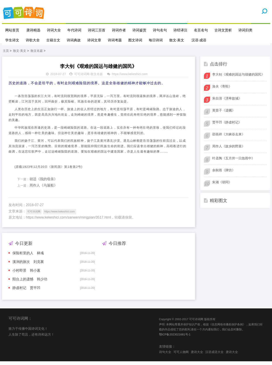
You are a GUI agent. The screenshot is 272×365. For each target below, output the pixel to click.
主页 (6, 54)
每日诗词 (156, 40)
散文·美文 (176, 40)
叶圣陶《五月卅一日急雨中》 (233, 162)
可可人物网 (181, 355)
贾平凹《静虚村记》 (227, 126)
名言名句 (201, 30)
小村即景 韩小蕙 (26, 274)
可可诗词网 (81, 77)
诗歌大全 (33, 40)
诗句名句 (160, 30)
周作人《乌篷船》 (43, 189)
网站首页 (12, 30)
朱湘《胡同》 (222, 186)
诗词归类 (246, 30)
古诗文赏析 (223, 30)
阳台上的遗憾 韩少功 (29, 283)
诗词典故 (74, 40)
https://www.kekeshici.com (129, 77)
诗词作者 (119, 30)
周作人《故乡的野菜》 (228, 150)
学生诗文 (12, 40)
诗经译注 (181, 30)
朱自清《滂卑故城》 (227, 102)
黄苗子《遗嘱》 (223, 114)
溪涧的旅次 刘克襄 (28, 265)
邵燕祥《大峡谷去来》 (228, 138)
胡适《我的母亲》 (43, 183)
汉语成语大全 (214, 355)
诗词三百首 (97, 30)
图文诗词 (135, 40)
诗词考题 (115, 40)
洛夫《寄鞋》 (222, 90)
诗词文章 (94, 40)
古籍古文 (53, 40)
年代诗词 (75, 30)
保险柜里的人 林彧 (28, 257)
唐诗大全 (197, 355)
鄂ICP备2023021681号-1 (175, 338)
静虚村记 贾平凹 (26, 291)
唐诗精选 (34, 30)
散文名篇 (37, 54)
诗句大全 (165, 355)
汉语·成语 (199, 40)
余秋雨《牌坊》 (223, 174)
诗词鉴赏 (140, 30)
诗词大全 (54, 30)
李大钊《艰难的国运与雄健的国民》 (238, 78)
